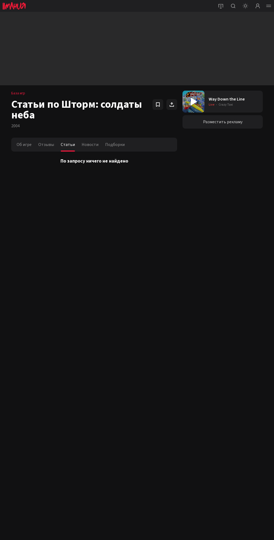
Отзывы (46, 144)
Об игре (24, 144)
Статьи (68, 144)
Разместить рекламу (222, 122)
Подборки (115, 144)
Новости (90, 144)
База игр (18, 93)
